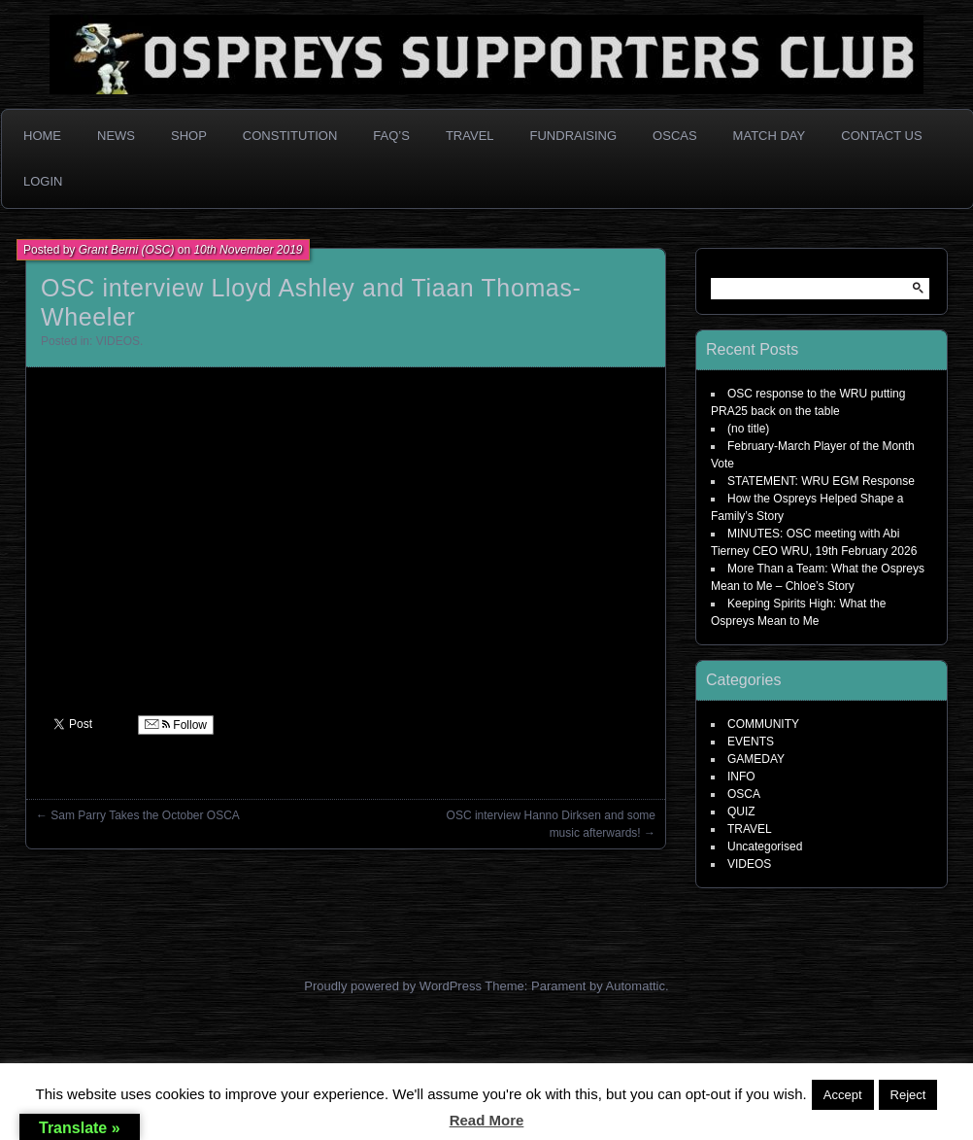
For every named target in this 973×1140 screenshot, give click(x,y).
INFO (741, 776)
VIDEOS (118, 341)
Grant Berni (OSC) (127, 250)
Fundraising (574, 135)
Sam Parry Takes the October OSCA (145, 815)
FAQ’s (391, 135)
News (116, 135)
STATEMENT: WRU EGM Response (821, 481)
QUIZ (741, 811)
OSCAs (675, 135)
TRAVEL (749, 829)
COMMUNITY (763, 724)
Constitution (290, 135)
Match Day (769, 135)
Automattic (635, 986)
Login (42, 181)
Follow (176, 725)
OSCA (743, 794)
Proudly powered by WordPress (393, 986)
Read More (487, 1120)
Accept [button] (842, 1095)
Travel (470, 135)
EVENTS (750, 741)
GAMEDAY (756, 759)
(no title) (748, 428)
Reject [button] (908, 1095)
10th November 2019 (247, 250)
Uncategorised (764, 846)
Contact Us (881, 135)
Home (42, 135)
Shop (189, 135)
